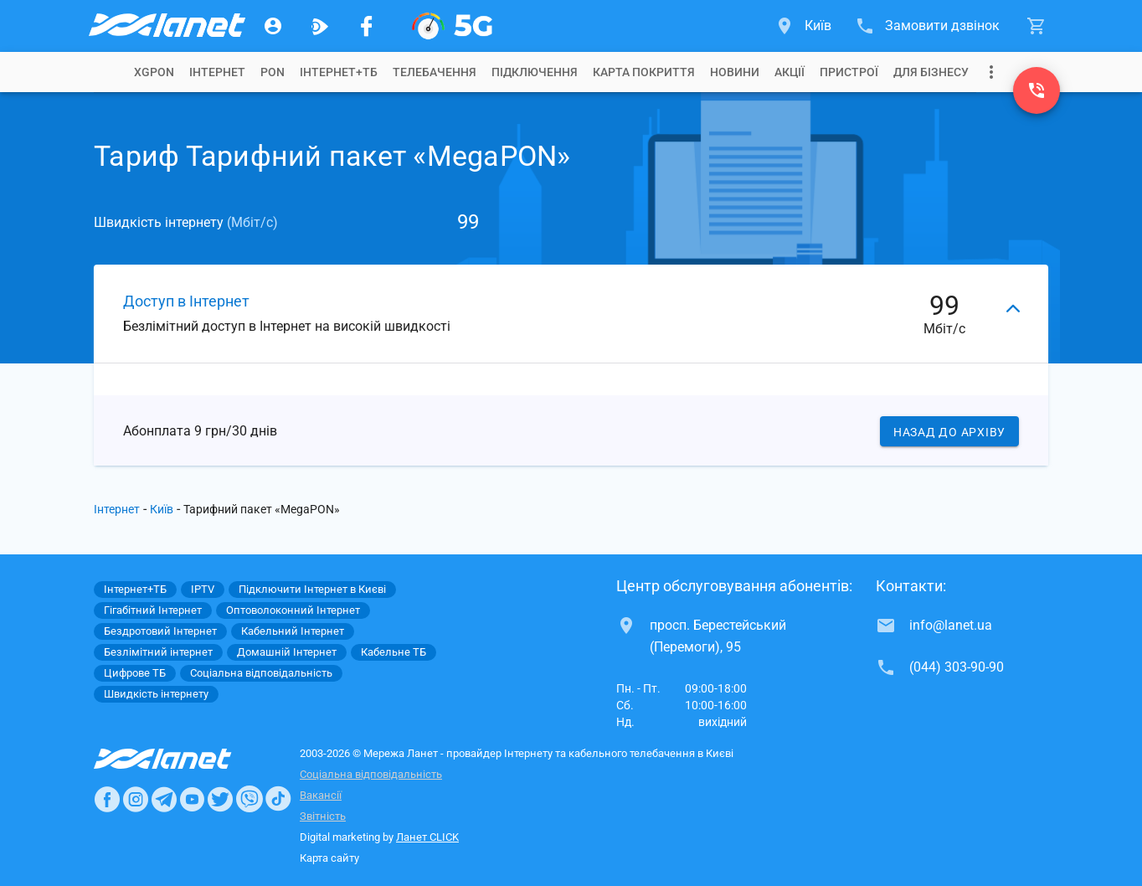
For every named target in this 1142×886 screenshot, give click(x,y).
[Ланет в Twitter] (220, 799)
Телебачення (434, 72)
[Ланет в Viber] (249, 799)
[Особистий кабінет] (272, 26)
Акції (789, 72)
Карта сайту (329, 858)
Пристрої (849, 72)
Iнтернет (217, 72)
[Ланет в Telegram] (164, 799)
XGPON (154, 72)
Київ (161, 509)
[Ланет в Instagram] (135, 799)
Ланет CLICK (427, 837)
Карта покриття (644, 72)
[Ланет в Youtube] (191, 799)
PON (272, 72)
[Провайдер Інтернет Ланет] (182, 758)
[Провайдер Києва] (165, 26)
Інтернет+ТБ (339, 72)
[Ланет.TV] (319, 26)
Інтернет (117, 509)
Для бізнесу (931, 72)
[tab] (154, 72)
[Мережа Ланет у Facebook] (366, 26)
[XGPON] (452, 26)
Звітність (323, 816)
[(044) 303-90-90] (1036, 90)
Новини (734, 72)
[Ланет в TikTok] (278, 799)
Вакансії (321, 795)
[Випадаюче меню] (991, 72)
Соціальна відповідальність (371, 774)
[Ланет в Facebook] (107, 799)
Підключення (534, 72)
